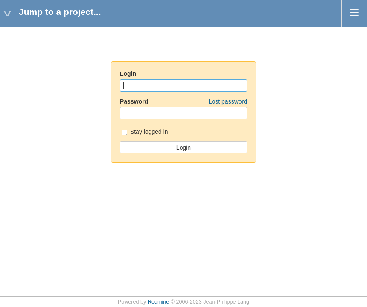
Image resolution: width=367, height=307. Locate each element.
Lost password (228, 101)
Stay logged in (145, 132)
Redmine (158, 302)
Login (128, 73)
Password (183, 101)
